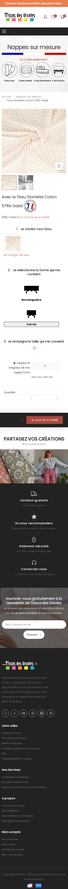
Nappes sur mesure (28, 96)
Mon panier (8, 844)
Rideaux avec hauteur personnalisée (23, 787)
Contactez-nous (11, 733)
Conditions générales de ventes (21, 748)
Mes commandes (12, 854)
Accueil (6, 96)
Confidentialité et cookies (17, 758)
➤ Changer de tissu (16, 255)
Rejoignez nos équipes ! (16, 821)
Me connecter (10, 839)
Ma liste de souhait (13, 849)
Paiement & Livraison (14, 738)
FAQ (4, 753)
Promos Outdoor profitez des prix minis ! (34, 3)
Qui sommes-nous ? (14, 805)
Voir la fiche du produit (33, 217)
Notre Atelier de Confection (18, 816)
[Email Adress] (34, 624)
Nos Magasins (10, 810)
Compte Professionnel (15, 782)
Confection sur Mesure (15, 777)
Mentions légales (12, 743)
